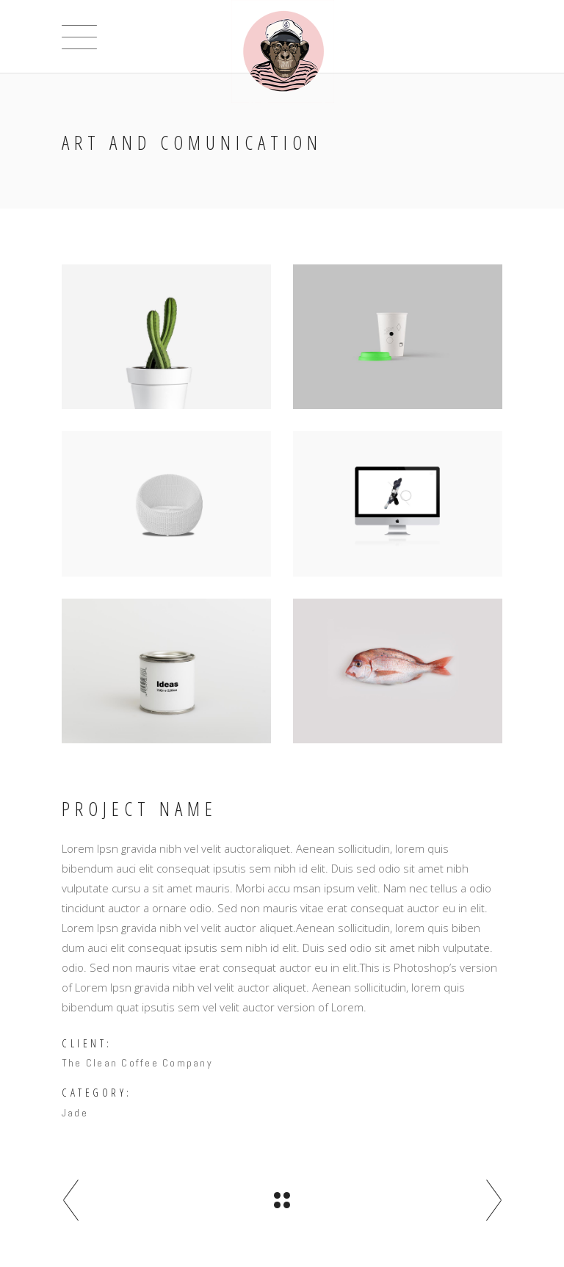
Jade (75, 1112)
